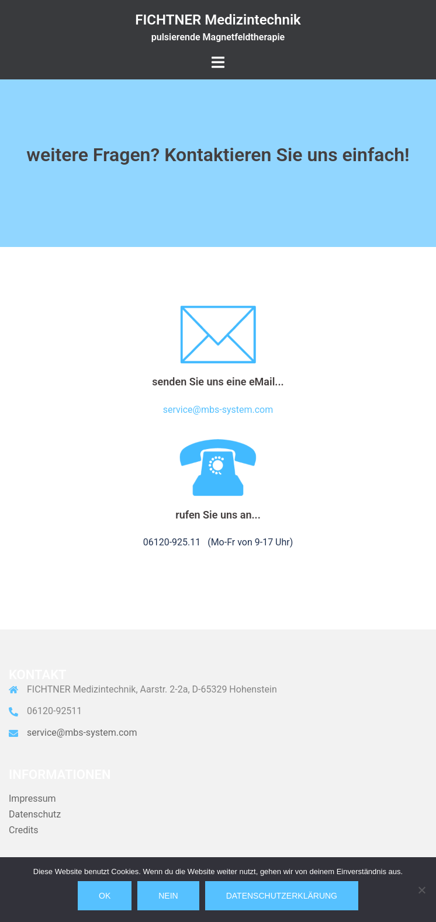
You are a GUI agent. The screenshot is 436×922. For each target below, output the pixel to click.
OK (104, 895)
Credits (24, 830)
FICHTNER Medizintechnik (218, 20)
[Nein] (421, 890)
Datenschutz (35, 814)
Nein (168, 895)
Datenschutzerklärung (281, 895)
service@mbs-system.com (218, 409)
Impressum (32, 798)
